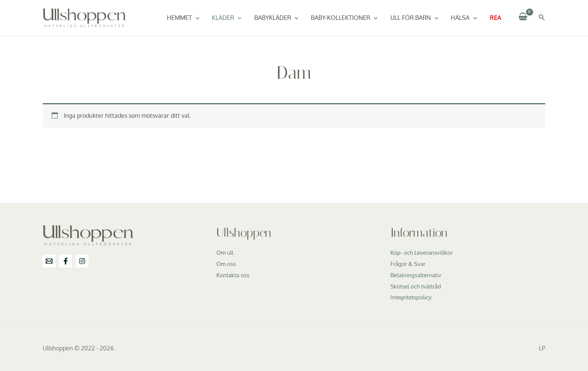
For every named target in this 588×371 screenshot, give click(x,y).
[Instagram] (82, 261)
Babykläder (280, 18)
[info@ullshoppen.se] (49, 261)
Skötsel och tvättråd (417, 286)
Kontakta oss (233, 275)
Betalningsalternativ (417, 275)
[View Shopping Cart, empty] (523, 18)
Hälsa (465, 18)
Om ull (225, 252)
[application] (200, 18)
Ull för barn (416, 18)
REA (496, 17)
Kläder (231, 18)
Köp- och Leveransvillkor (423, 252)
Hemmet (188, 18)
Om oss (226, 263)
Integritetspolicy (412, 297)
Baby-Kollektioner (347, 18)
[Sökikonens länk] (541, 18)
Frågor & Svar (409, 263)
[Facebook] (65, 261)
